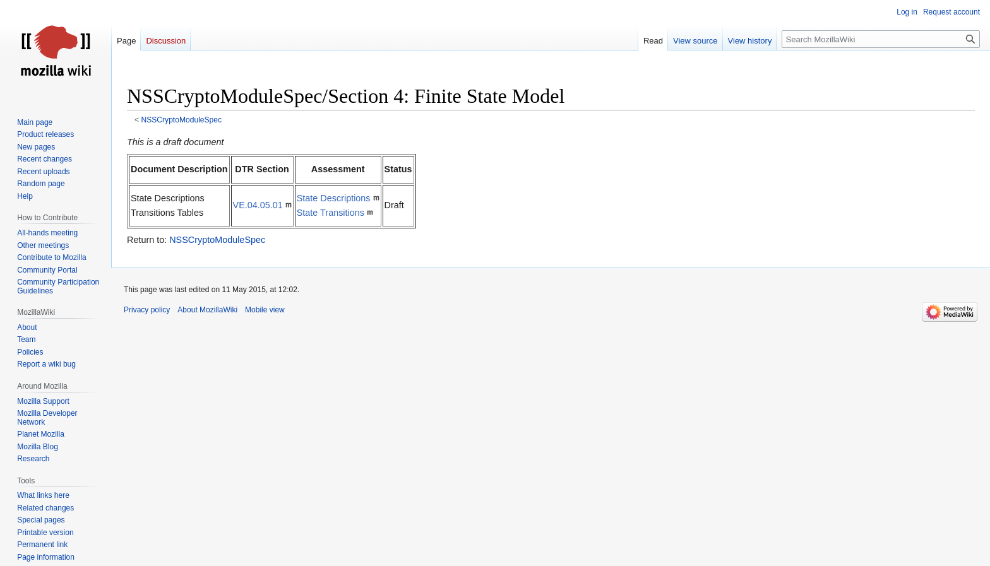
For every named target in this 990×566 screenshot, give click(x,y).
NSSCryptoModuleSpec (181, 119)
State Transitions (330, 213)
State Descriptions (334, 198)
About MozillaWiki (207, 309)
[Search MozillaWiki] (881, 39)
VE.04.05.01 (258, 205)
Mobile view (265, 309)
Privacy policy (147, 309)
